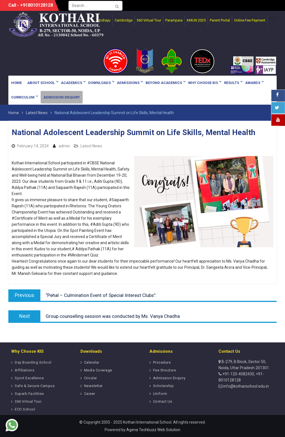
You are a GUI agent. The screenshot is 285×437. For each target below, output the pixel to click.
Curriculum (23, 97)
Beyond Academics (164, 83)
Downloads (99, 83)
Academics (71, 83)
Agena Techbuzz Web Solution (153, 430)
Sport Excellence (29, 378)
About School (41, 83)
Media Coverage (98, 370)
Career (89, 394)
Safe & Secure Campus (35, 386)
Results (231, 83)
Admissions (128, 83)
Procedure (162, 362)
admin (64, 146)
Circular (90, 378)
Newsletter (93, 386)
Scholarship (163, 386)
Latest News (91, 146)
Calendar (91, 362)
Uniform (160, 394)
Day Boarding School (33, 362)
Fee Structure (164, 370)
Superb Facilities (29, 394)
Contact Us (162, 401)
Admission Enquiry (61, 97)
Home (16, 83)
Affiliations (24, 370)
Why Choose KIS (203, 83)
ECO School (25, 409)
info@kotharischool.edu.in (245, 386)
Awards (252, 83)
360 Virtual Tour (28, 401)
